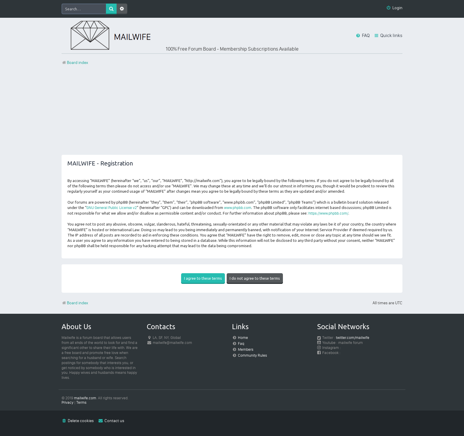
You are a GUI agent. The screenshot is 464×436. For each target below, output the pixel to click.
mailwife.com (85, 398)
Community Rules (252, 355)
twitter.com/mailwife (352, 337)
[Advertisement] (232, 113)
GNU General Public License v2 (111, 207)
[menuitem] (394, 8)
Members (245, 349)
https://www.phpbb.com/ (328, 213)
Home (243, 337)
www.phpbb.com (237, 207)
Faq (241, 343)
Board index (75, 302)
